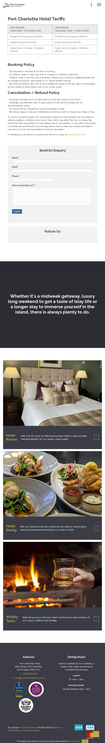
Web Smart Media (32, 730)
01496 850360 (30, 674)
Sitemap (18, 730)
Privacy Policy (75, 741)
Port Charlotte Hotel (28, 727)
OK (85, 741)
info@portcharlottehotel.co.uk (30, 678)
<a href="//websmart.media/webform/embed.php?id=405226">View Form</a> (52, 187)
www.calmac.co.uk (77, 134)
